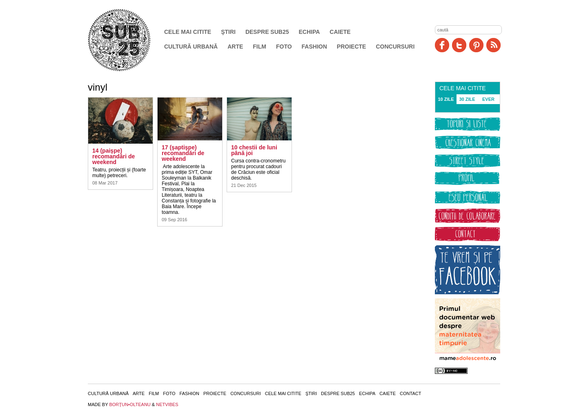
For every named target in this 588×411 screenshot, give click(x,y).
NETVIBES (167, 404)
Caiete (340, 32)
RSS (493, 45)
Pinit (476, 45)
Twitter (459, 45)
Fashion (314, 46)
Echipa (309, 32)
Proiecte (351, 46)
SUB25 (128, 40)
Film (259, 46)
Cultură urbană (191, 46)
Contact (410, 393)
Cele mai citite (187, 32)
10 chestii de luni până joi (254, 150)
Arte (235, 46)
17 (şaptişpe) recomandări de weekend (183, 153)
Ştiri (228, 32)
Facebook (442, 45)
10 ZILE (446, 99)
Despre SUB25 (267, 32)
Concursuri (395, 46)
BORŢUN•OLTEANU (129, 404)
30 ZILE (467, 99)
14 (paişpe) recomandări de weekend (113, 156)
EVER (488, 99)
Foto (284, 46)
